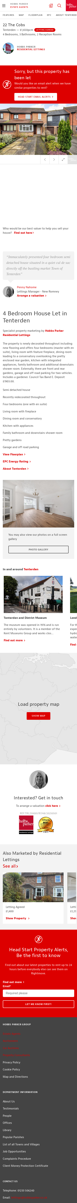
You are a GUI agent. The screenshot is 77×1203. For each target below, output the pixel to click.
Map (21, 15)
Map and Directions (15, 1038)
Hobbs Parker (19, 4)
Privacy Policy (11, 1024)
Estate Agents (19, 7)
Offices (7, 1084)
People (7, 1077)
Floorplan (36, 15)
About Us (9, 1063)
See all (11, 828)
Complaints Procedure (17, 1120)
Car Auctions (11, 1010)
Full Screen (63, 159)
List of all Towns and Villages (21, 1106)
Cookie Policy (11, 1031)
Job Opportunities (14, 1113)
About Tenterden (16, 430)
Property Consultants (16, 1017)
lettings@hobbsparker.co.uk (29, 1159)
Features (8, 15)
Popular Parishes (13, 1099)
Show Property (18, 880)
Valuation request (51, 6)
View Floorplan (14, 416)
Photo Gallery (38, 511)
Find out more (15, 602)
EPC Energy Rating (17, 423)
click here (53, 767)
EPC (49, 15)
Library (7, 1091)
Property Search (59, 6)
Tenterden (31, 531)
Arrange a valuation (32, 257)
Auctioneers (10, 1002)
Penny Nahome (27, 249)
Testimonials (11, 1070)
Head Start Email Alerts (36, 96)
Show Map (38, 677)
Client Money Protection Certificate (25, 1127)
